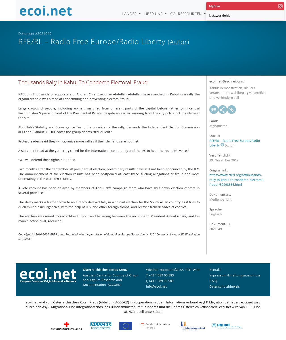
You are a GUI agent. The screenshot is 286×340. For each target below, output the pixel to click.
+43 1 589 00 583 (161, 275)
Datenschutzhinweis (224, 286)
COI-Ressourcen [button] (186, 13)
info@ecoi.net (156, 286)
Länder (130, 13)
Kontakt (215, 270)
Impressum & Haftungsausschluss (235, 275)
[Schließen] (280, 6)
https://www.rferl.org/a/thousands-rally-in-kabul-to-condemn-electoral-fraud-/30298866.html (236, 180)
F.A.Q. (213, 281)
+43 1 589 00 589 (161, 281)
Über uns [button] (153, 13)
